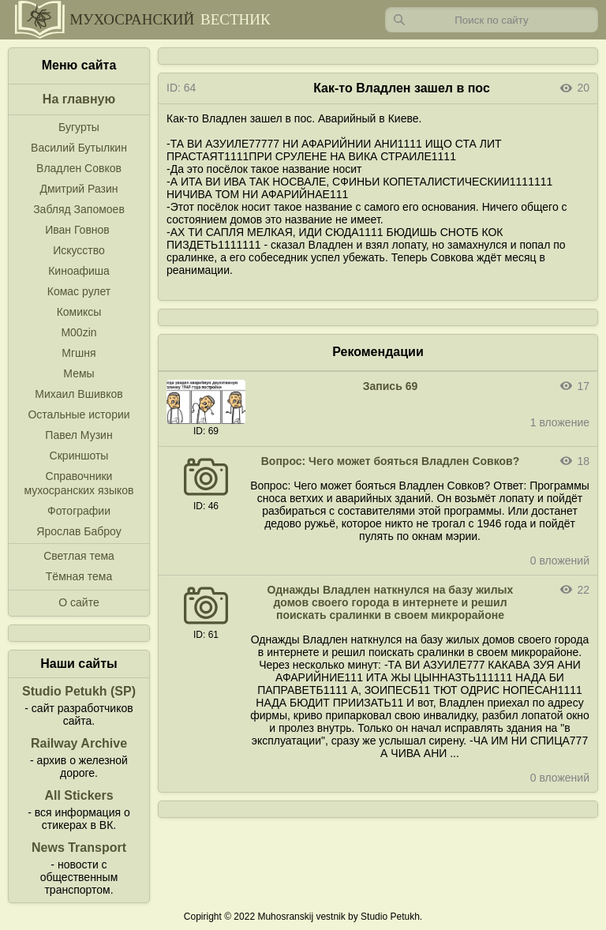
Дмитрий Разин (78, 188)
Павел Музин (78, 435)
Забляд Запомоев (79, 209)
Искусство (79, 250)
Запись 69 (390, 386)
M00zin (78, 332)
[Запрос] (491, 19)
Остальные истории (78, 414)
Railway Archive (79, 743)
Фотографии (78, 510)
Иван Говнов (77, 229)
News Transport (79, 847)
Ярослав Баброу (78, 531)
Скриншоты (79, 455)
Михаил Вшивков (78, 394)
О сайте (78, 602)
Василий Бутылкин (79, 147)
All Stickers (78, 795)
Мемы (78, 373)
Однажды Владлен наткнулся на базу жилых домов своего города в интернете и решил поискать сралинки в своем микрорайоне (390, 602)
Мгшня (78, 353)
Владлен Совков (79, 168)
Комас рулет (78, 291)
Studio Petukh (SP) (79, 691)
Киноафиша (79, 270)
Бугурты (78, 127)
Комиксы (79, 312)
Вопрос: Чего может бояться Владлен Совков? (390, 461)
